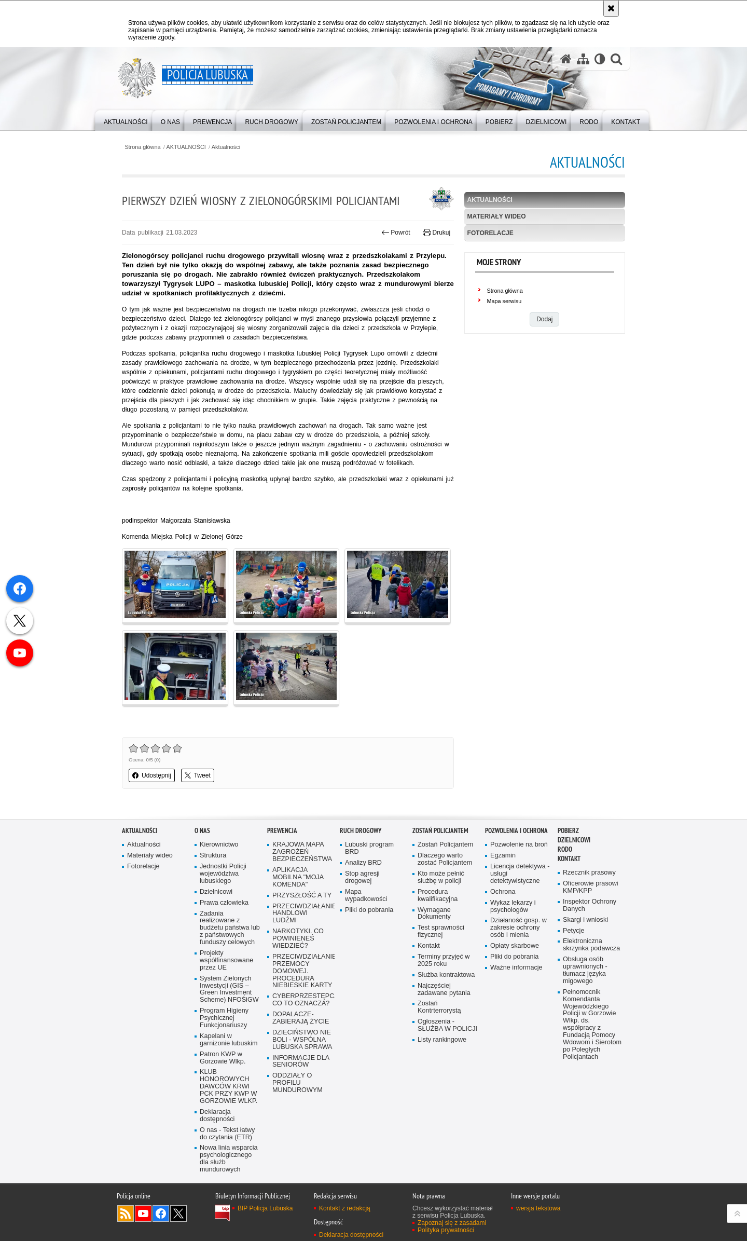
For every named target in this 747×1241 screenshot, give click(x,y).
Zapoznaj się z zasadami (452, 1222)
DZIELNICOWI (574, 840)
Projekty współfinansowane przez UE (226, 960)
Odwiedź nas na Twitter (178, 1213)
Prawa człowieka (224, 902)
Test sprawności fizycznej (441, 931)
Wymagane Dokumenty (434, 914)
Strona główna (142, 147)
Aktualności (226, 147)
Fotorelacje (490, 233)
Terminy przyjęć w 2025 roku (443, 960)
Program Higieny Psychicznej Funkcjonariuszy (224, 1018)
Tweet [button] (198, 775)
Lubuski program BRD (369, 848)
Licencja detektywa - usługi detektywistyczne (519, 873)
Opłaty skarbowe (514, 946)
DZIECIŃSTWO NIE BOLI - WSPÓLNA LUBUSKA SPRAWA (302, 1040)
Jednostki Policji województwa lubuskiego (223, 873)
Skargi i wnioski (585, 920)
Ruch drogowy (360, 830)
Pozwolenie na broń (519, 844)
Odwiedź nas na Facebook (161, 1213)
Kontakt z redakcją (344, 1208)
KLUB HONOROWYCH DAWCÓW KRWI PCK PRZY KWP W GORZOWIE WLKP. (228, 1086)
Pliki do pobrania (369, 910)
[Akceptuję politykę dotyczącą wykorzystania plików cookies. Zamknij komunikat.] (611, 8)
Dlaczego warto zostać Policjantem (445, 859)
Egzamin (503, 855)
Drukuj (436, 232)
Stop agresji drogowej (362, 877)
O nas (202, 830)
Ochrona (502, 892)
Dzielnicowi (216, 892)
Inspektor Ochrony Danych (589, 905)
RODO (565, 849)
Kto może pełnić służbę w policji (441, 877)
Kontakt (429, 946)
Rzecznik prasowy (589, 872)
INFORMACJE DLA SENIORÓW (300, 1062)
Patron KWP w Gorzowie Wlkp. (222, 1058)
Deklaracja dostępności (217, 1116)
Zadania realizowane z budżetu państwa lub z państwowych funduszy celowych (230, 928)
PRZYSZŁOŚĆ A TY (301, 895)
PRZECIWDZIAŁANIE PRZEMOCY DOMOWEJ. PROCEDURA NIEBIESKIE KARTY (302, 971)
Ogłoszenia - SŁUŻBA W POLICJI (447, 1025)
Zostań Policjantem (440, 830)
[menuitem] (126, 119)
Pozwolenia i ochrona (516, 830)
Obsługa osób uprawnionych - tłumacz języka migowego (585, 970)
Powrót (395, 232)
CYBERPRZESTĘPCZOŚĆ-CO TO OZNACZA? (302, 1000)
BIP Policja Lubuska (265, 1208)
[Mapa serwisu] (583, 58)
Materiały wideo (496, 216)
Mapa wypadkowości (366, 896)
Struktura (213, 855)
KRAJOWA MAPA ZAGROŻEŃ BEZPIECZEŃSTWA (302, 852)
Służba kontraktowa (446, 975)
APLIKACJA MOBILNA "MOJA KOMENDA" (298, 877)
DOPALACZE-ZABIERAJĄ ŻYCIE (300, 1018)
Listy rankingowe (442, 1040)
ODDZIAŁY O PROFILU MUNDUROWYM (297, 1083)
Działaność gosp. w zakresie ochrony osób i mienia (518, 927)
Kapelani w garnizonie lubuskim (229, 1040)
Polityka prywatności (446, 1230)
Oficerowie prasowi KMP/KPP (590, 887)
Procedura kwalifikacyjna (438, 896)
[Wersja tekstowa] (599, 58)
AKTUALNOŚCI (186, 147)
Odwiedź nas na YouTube (143, 1213)
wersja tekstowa (538, 1208)
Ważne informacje (516, 967)
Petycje (573, 931)
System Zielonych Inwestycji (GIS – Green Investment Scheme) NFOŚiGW (229, 989)
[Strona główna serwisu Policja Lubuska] (566, 58)
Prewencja (282, 830)
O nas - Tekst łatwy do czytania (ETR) (227, 1134)
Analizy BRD (363, 863)
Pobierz (568, 830)
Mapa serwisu (504, 301)
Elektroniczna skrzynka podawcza (591, 945)
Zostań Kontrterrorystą (439, 1007)
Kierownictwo (219, 844)
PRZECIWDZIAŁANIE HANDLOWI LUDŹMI (302, 913)
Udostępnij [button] (151, 775)
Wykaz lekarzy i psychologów (513, 906)
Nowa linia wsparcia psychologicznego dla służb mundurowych (229, 1158)
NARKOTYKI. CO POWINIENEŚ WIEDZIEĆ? (298, 938)
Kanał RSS (125, 1213)
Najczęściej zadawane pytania (444, 990)
